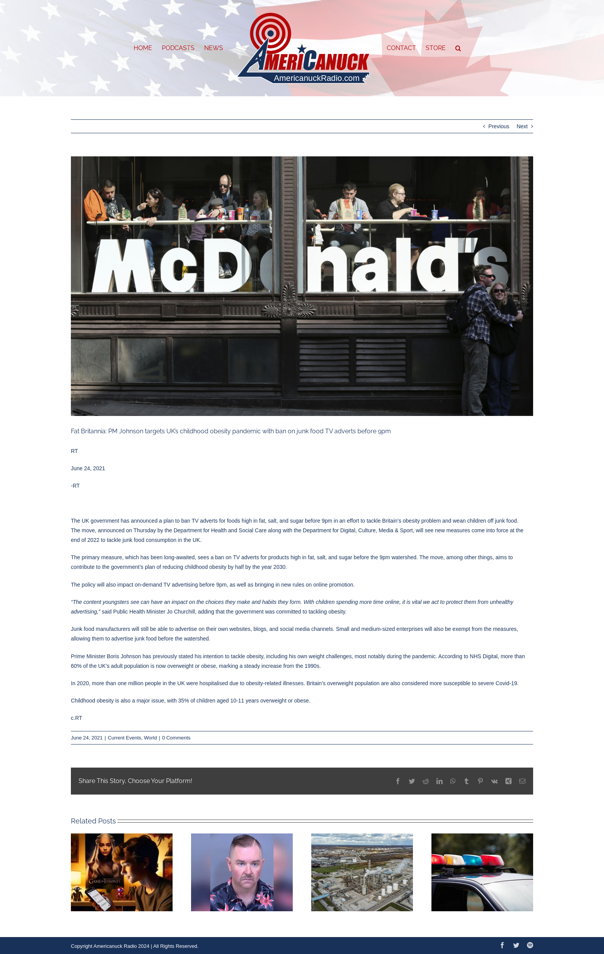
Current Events (124, 738)
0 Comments (176, 738)
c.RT (76, 718)
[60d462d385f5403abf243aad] (302, 286)
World (150, 738)
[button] (458, 48)
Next (522, 126)
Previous (498, 126)
